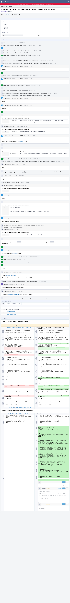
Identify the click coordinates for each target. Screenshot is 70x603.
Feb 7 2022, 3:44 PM (20, 272)
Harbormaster (6, 55)
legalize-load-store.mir (11, 314)
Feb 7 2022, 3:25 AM (25, 182)
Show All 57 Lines (19, 413)
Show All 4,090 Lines (20, 327)
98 (4, 190)
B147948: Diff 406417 (26, 256)
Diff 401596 (20, 135)
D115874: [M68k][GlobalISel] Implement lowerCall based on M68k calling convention (36, 161)
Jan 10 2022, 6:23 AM (35, 73)
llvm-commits (18, 52)
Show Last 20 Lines (27, 407)
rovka (20, 45)
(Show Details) (26, 58)
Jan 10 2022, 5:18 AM (52, 63)
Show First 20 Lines (11, 327)
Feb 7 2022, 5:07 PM (20, 284)
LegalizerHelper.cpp (11, 311)
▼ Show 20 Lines (28, 327)
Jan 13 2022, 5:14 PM (52, 93)
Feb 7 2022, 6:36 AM (21, 259)
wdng (16, 90)
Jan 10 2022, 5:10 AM (21, 42)
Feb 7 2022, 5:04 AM (20, 238)
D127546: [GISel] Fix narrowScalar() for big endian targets (28, 298)
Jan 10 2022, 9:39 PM (35, 85)
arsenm (5, 24)
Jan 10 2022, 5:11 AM (35, 55)
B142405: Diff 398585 (26, 55)
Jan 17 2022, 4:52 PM (22, 115)
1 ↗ (4, 120)
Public (10, 11)
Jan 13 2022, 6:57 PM (35, 112)
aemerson (6, 23)
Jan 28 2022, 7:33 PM (23, 172)
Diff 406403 (20, 218)
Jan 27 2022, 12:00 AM (20, 164)
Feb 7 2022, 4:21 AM (22, 202)
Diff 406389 (20, 195)
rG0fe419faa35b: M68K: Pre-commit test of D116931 (25, 281)
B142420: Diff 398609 (26, 73)
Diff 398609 (20, 66)
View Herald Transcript (27, 45)
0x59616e (8, 14)
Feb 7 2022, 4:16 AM (28, 195)
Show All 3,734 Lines (19, 407)
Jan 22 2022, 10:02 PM (60, 161)
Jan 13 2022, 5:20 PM (28, 105)
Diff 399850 (20, 105)
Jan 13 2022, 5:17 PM (28, 98)
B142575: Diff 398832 (26, 85)
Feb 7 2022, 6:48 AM (22, 265)
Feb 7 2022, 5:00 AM (28, 218)
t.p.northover (6, 25)
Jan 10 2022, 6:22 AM (28, 66)
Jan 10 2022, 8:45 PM (28, 78)
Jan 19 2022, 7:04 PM (22, 126)
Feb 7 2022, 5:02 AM (40, 225)
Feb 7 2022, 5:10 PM (20, 291)
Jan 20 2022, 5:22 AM (35, 158)
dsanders (6, 27)
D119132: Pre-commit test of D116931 (26, 225)
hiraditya (17, 45)
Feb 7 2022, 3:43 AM (22, 185)
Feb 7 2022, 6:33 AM (35, 256)
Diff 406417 (20, 250)
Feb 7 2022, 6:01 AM (28, 250)
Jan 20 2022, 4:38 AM (22, 148)
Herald (4, 45)
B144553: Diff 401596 (26, 158)
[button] (69, 1)
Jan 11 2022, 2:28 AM (39, 88)
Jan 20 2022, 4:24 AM (31, 135)
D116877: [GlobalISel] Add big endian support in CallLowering (32, 60)
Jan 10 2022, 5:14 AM (50, 60)
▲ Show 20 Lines (10, 407)
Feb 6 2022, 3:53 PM (20, 175)
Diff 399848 (20, 98)
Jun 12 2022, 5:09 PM (46, 298)
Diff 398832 (20, 78)
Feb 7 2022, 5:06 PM (42, 281)
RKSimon (6, 28)
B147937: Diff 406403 (26, 247)
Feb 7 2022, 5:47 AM (35, 247)
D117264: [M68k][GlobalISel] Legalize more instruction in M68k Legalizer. (31, 93)
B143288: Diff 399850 (26, 112)
